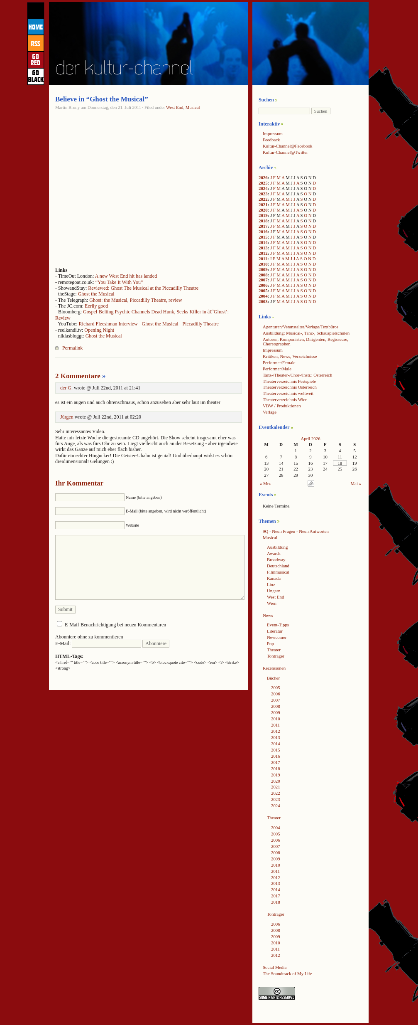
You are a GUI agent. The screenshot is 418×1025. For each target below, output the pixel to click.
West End (174, 107)
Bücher (273, 677)
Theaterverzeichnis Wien (285, 399)
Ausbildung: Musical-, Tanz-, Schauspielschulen (306, 332)
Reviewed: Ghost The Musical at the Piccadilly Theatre (143, 288)
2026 (263, 177)
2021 (263, 204)
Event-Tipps (278, 624)
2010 (263, 263)
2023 (263, 193)
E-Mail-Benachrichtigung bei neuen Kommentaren (115, 625)
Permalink (72, 348)
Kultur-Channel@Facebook (287, 145)
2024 (263, 188)
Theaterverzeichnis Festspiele (289, 381)
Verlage (269, 411)
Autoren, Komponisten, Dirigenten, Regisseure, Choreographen (305, 341)
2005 (263, 290)
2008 (263, 274)
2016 (263, 231)
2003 (263, 301)
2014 (263, 242)
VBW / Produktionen (282, 405)
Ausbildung (277, 547)
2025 (263, 182)
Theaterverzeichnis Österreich (290, 386)
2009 (263, 269)
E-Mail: (98, 643)
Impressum (273, 133)
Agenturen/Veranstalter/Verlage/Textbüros (300, 326)
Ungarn (273, 590)
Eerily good (96, 306)
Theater (274, 649)
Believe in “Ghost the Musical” (101, 99)
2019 (263, 215)
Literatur (275, 630)
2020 (263, 209)
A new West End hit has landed (126, 276)
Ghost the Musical (96, 294)
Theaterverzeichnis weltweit (288, 393)
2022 (263, 199)
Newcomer (276, 637)
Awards (274, 553)
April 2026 (310, 438)
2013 (263, 247)
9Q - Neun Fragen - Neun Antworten (296, 531)
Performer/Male (277, 368)
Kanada (274, 578)
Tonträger (275, 655)
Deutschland (278, 565)
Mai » (356, 483)
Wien (271, 603)
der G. (66, 388)
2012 (263, 253)
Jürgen (66, 417)
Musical (193, 107)
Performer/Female (279, 362)
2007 (263, 279)
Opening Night (99, 330)
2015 (263, 236)
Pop (270, 643)
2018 (263, 220)
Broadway (276, 559)
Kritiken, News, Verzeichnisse (290, 356)
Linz (271, 584)
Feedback (271, 139)
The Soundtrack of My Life (287, 973)
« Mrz (265, 483)
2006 (263, 285)
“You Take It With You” (119, 282)
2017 (263, 226)
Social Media (274, 967)
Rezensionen (274, 667)
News (268, 615)
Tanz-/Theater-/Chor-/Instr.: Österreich (297, 374)
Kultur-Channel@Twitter (285, 152)
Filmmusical (278, 571)
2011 (263, 258)
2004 (263, 295)
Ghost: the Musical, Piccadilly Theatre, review (135, 300)
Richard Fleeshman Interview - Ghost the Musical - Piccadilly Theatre (149, 324)
